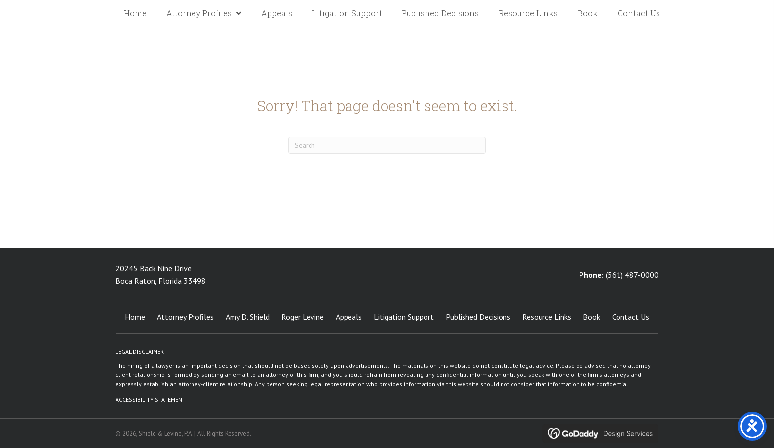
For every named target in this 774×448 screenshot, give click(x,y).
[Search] (387, 145)
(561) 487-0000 (632, 275)
